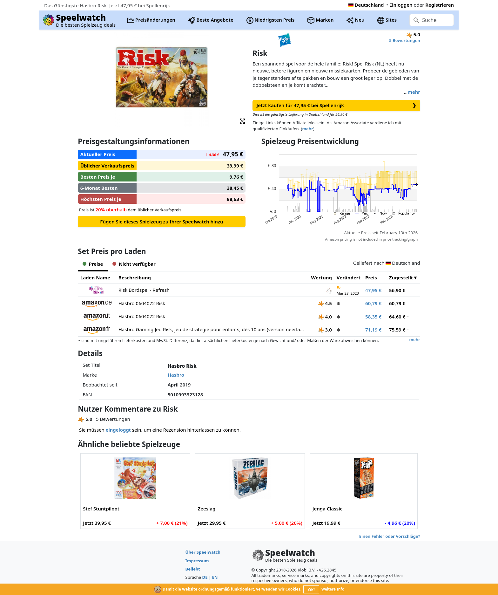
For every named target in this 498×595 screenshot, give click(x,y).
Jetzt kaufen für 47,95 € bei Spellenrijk (336, 105)
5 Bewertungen (404, 40)
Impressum (197, 561)
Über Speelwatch (202, 552)
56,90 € (397, 290)
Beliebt (192, 569)
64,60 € (397, 316)
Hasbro (176, 375)
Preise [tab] (93, 264)
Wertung (321, 277)
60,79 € (373, 303)
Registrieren (439, 5)
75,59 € (397, 329)
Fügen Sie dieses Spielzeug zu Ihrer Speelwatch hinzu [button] (161, 221)
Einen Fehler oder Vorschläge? (389, 536)
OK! (311, 589)
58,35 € (373, 316)
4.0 (325, 316)
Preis (371, 277)
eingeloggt (118, 430)
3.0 (325, 329)
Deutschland (366, 5)
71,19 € (373, 329)
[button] (242, 120)
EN (215, 577)
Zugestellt (401, 277)
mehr (413, 92)
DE (205, 577)
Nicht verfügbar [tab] (133, 264)
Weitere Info (333, 589)
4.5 (325, 303)
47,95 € (373, 290)
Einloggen (401, 5)
